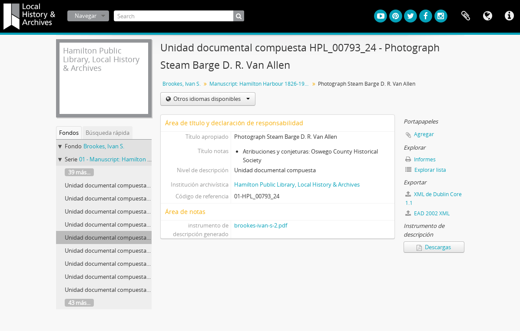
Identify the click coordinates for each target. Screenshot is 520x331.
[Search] (179, 15)
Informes (420, 159)
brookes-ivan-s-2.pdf (260, 225)
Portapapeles (466, 16)
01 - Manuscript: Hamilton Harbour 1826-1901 (138, 159)
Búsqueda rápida (107, 133)
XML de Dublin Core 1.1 (433, 199)
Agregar (424, 134)
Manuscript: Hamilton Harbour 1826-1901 (260, 83)
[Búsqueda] (238, 15)
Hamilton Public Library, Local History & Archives (297, 184)
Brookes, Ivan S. (103, 146)
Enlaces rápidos (509, 16)
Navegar (85, 16)
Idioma (487, 16)
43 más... (79, 303)
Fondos (69, 133)
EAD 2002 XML (427, 213)
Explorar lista (425, 170)
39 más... (79, 172)
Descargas (434, 247)
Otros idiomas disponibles (211, 99)
